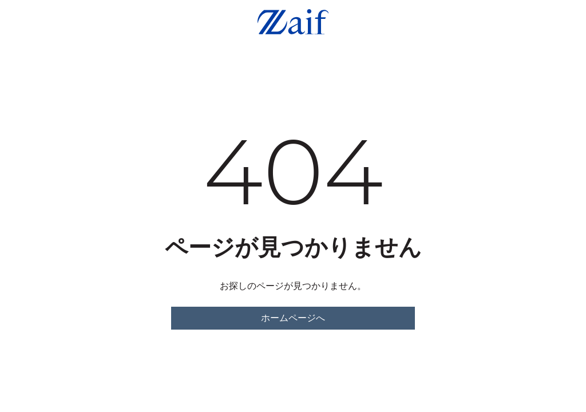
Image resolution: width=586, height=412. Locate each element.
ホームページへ (293, 317)
